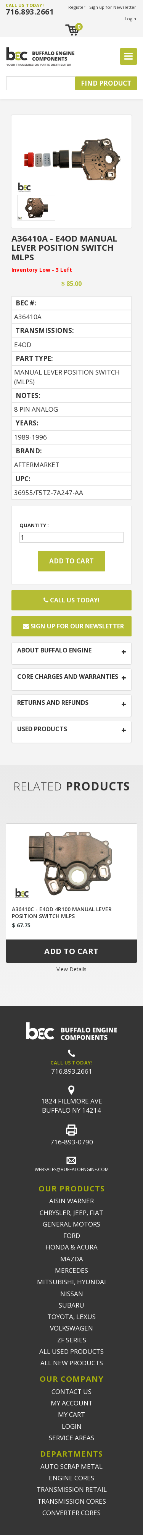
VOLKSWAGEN (71, 1328)
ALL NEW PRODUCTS (71, 1362)
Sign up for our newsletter (73, 626)
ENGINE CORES (71, 1477)
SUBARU (71, 1305)
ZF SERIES (71, 1339)
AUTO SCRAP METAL (71, 1466)
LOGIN (72, 1426)
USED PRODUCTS (42, 729)
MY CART (71, 1414)
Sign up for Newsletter (112, 7)
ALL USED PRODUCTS (71, 1351)
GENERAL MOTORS (71, 1224)
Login (130, 18)
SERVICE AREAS (71, 1437)
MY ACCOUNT (72, 1403)
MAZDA (71, 1258)
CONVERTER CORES (71, 1512)
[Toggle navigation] (128, 56)
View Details (71, 969)
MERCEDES (71, 1270)
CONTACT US (71, 1391)
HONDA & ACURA (71, 1247)
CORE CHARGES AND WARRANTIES (67, 676)
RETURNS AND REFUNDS (52, 702)
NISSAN (71, 1293)
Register (76, 7)
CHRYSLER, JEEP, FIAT (71, 1212)
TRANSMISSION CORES (71, 1501)
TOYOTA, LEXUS (71, 1316)
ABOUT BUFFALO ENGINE (54, 650)
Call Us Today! (71, 600)
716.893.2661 (30, 12)
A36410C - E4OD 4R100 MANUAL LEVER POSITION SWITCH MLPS (62, 912)
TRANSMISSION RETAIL (72, 1489)
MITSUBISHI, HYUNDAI (71, 1281)
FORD (71, 1235)
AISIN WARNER (71, 1200)
